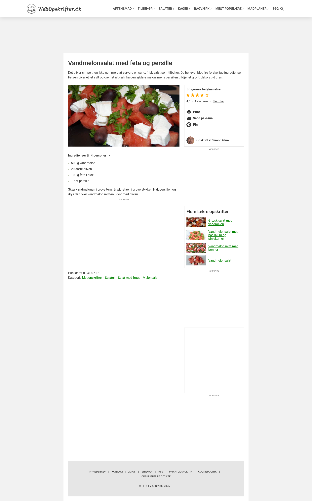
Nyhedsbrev (98, 471)
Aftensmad (124, 9)
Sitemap (146, 471)
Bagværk (203, 9)
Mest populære (230, 9)
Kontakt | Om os (124, 471)
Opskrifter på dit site (156, 476)
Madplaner (259, 9)
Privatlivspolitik (180, 471)
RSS (160, 471)
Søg (278, 9)
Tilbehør (147, 9)
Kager (184, 9)
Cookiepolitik (207, 471)
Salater (167, 9)
